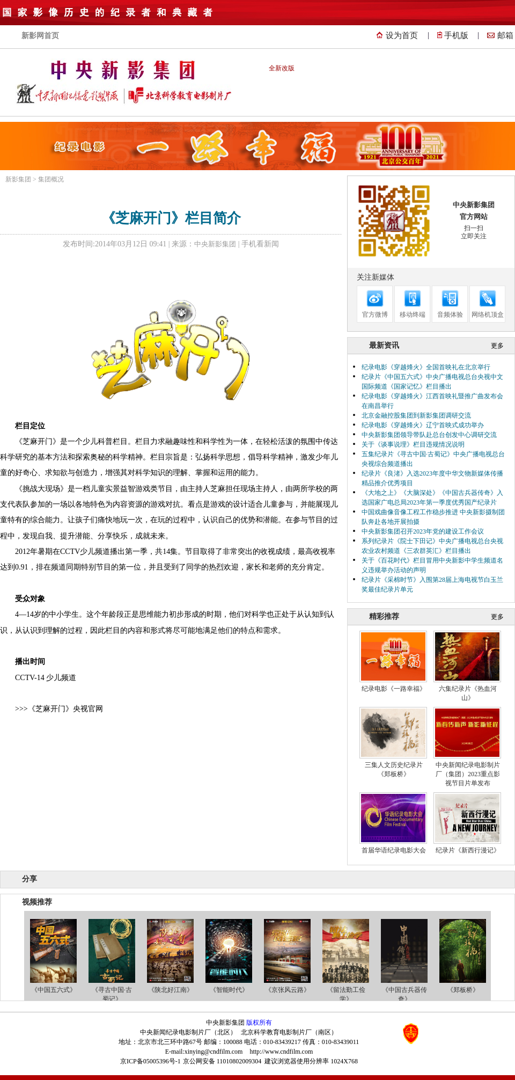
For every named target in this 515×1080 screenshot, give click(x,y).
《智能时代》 (229, 990)
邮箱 (505, 35)
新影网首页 (40, 36)
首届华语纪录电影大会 (394, 850)
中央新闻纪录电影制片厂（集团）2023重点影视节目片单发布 (468, 774)
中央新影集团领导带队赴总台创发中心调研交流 (429, 435)
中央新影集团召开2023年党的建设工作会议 (423, 531)
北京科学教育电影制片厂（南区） (289, 1032)
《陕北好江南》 (170, 990)
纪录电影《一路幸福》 (394, 688)
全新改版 (282, 68)
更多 (497, 345)
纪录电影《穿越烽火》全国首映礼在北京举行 (426, 367)
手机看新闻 (260, 244)
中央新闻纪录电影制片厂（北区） (188, 1032)
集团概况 (51, 179)
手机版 (456, 35)
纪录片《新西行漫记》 (468, 850)
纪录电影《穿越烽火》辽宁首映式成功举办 (423, 425)
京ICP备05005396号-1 (150, 1061)
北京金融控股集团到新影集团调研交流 (416, 415)
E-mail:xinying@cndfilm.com (204, 1051)
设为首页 (402, 35)
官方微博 (375, 314)
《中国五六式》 (53, 990)
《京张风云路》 (287, 990)
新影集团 (18, 179)
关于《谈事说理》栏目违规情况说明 (413, 444)
